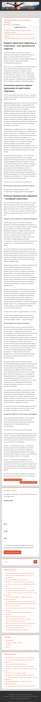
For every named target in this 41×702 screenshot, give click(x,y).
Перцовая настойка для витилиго (15, 621)
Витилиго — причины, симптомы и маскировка (19, 582)
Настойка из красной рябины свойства (17, 630)
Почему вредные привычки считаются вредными (20, 601)
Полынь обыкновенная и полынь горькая (18, 619)
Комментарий (8, 500)
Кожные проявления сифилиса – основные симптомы (19, 38)
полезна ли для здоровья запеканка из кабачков (20, 573)
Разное (7, 647)
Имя (5, 524)
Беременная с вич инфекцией (28, 483)
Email (6, 531)
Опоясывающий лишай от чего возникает (18, 625)
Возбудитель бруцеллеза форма (13, 480)
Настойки (8, 645)
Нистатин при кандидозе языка (14, 627)
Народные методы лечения (13, 642)
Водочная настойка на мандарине (15, 617)
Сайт (5, 538)
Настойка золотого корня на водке (15, 588)
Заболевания (17, 24)
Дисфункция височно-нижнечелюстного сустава (20, 590)
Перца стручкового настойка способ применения (20, 623)
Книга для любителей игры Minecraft (16, 580)
